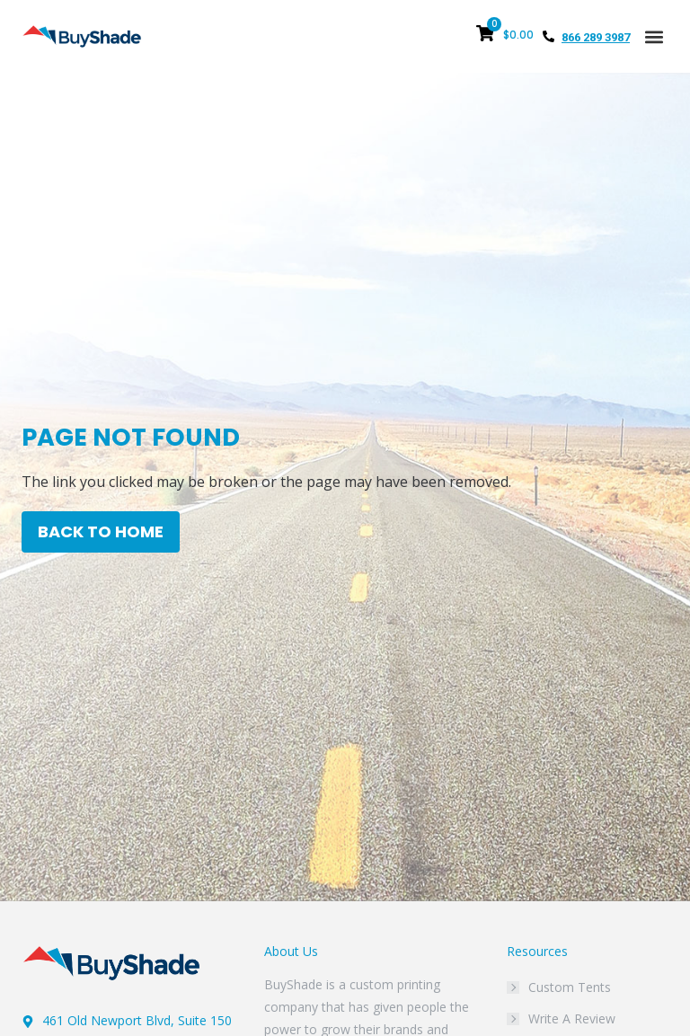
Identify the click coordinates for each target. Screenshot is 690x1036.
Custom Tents (569, 987)
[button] (653, 36)
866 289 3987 (596, 37)
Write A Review (571, 1018)
